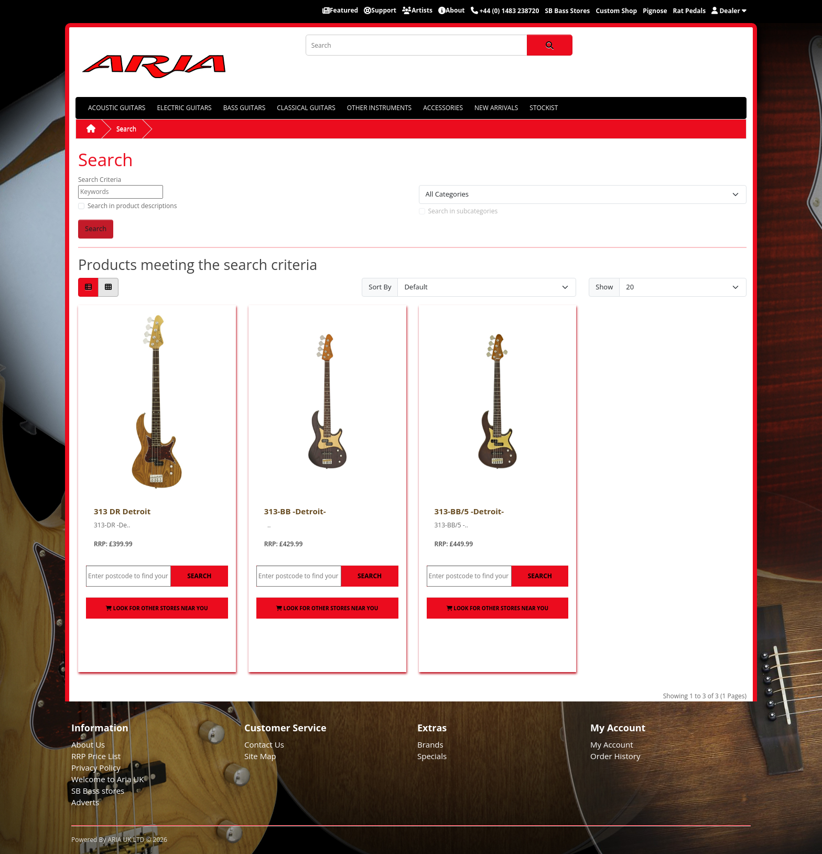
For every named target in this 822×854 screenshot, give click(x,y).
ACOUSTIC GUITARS (116, 107)
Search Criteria (99, 179)
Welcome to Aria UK (107, 779)
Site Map (260, 756)
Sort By (380, 286)
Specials (432, 756)
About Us (88, 744)
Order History (615, 756)
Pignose (655, 10)
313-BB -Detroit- (295, 511)
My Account (611, 744)
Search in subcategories (463, 211)
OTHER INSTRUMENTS (379, 107)
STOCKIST (543, 107)
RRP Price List (96, 756)
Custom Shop (616, 10)
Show (604, 286)
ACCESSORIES (443, 107)
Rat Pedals (689, 10)
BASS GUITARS (244, 107)
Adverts (85, 802)
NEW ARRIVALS (496, 107)
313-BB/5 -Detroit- (469, 511)
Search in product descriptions (132, 205)
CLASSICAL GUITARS (306, 107)
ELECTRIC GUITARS (184, 107)
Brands (430, 744)
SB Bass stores (97, 790)
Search (126, 128)
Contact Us (264, 744)
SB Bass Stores (567, 10)
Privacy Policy (96, 767)
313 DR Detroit (122, 511)
